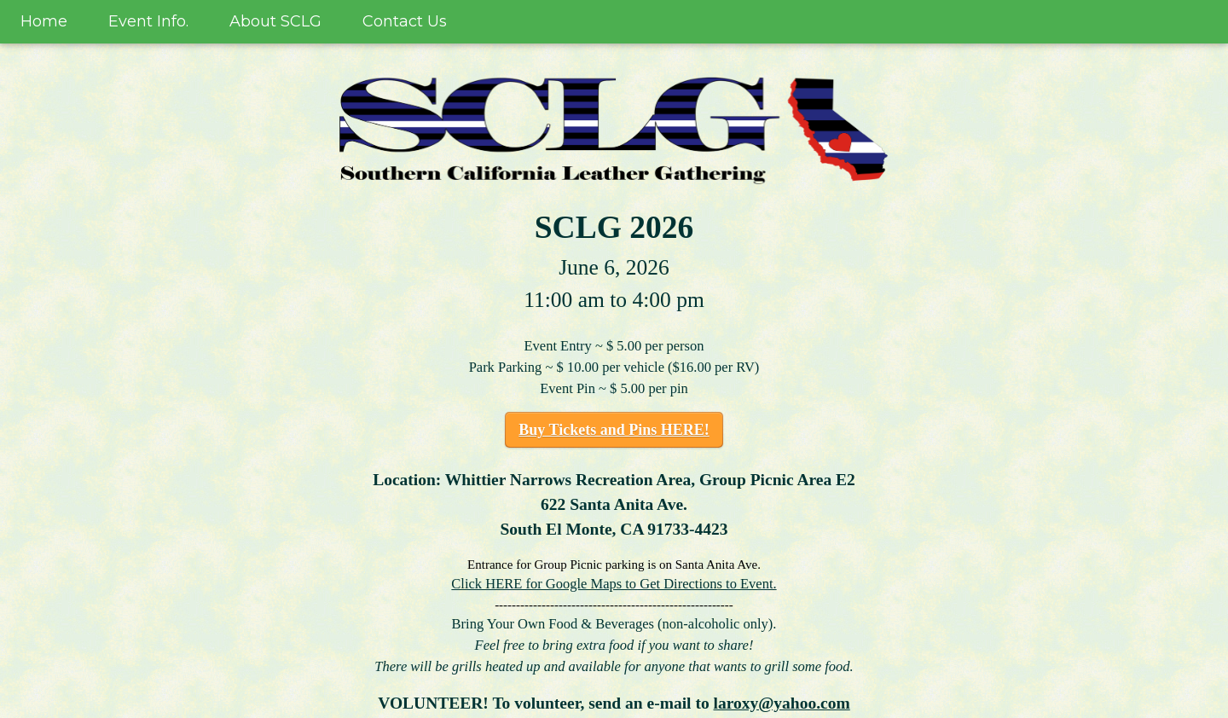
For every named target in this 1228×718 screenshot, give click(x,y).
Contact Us (404, 21)
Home (43, 21)
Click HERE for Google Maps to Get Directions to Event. (613, 584)
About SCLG (275, 21)
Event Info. (148, 21)
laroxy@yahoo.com (782, 703)
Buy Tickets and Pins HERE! (613, 429)
